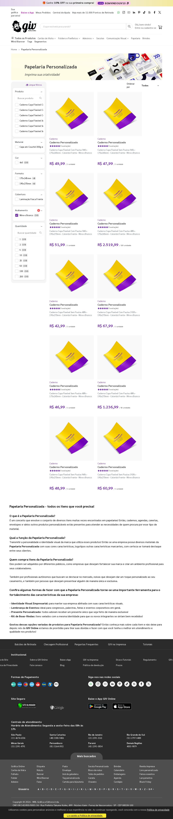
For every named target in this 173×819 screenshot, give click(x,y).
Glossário (23, 788)
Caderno (53, 138)
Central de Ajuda (61, 12)
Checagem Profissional (56, 644)
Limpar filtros (34, 84)
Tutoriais (147, 644)
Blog (62, 665)
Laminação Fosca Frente (34, 199)
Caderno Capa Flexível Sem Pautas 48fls (41, 126)
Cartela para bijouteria (73, 781)
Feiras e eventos (147, 774)
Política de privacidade (158, 810)
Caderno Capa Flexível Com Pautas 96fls (41, 115)
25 (24, 260)
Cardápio (118, 781)
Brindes (117, 766)
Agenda (117, 777)
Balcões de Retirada (25, 644)
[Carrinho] (160, 27)
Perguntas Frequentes (86, 644)
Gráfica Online (18, 766)
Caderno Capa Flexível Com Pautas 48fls (41, 110)
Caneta (91, 777)
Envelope (66, 770)
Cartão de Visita (18, 770)
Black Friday (145, 781)
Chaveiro (92, 781)
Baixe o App (65, 659)
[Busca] (129, 26)
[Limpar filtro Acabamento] (39, 210)
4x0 (24, 162)
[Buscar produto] (28, 98)
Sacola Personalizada (98, 766)
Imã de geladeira (70, 774)
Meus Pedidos (43, 12)
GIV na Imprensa (117, 644)
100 (24, 271)
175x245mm (28, 178)
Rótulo (40, 770)
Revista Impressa (147, 766)
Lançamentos (146, 777)
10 (24, 255)
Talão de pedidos (96, 774)
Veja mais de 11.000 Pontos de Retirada (93, 12)
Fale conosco (36, 665)
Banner (40, 774)
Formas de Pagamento (25, 677)
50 (24, 265)
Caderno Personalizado (63, 142)
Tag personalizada (71, 777)
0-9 (150, 789)
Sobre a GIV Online (39, 659)
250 (24, 276)
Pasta (65, 766)
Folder (14, 777)
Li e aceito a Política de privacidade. (85, 815)
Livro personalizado (149, 770)
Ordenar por (131, 85)
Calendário (119, 770)
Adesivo (14, 781)
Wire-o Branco (29, 215)
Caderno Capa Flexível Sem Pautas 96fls (41, 131)
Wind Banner (43, 777)
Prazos (119, 665)
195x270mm (28, 183)
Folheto (14, 774)
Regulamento (149, 659)
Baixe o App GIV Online (101, 698)
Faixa (39, 781)
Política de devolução (93, 665)
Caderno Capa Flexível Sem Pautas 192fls (42, 120)
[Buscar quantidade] (28, 232)
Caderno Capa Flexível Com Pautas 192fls (42, 104)
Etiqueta (41, 766)
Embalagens (119, 774)
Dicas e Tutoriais (123, 659)
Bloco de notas (95, 770)
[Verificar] (27, 705)
